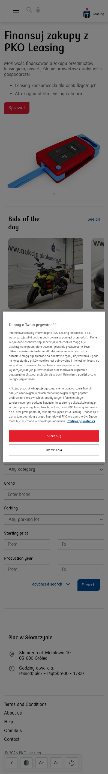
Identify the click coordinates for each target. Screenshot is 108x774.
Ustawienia (54, 450)
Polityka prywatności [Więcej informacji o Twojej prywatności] (81, 421)
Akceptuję (54, 436)
